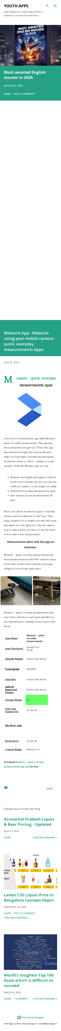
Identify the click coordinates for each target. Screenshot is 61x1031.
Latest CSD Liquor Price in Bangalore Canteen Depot (29, 897)
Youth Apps (16, 5)
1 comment (21, 998)
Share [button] (7, 93)
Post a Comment (24, 93)
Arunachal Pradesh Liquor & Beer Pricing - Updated (29, 821)
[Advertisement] (30, 215)
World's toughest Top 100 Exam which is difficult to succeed (29, 980)
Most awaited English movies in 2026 (25, 74)
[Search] (47, 6)
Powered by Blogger (30, 1017)
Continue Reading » (45, 837)
